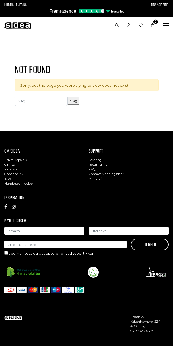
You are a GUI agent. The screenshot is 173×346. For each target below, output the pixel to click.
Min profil (96, 179)
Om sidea (12, 151)
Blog (7, 179)
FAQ (92, 169)
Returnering (98, 165)
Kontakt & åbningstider (106, 174)
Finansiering (160, 5)
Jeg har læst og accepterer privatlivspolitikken (52, 253)
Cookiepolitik (13, 174)
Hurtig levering (15, 5)
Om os (9, 165)
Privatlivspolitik (15, 160)
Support (96, 151)
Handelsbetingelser (18, 184)
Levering (95, 160)
